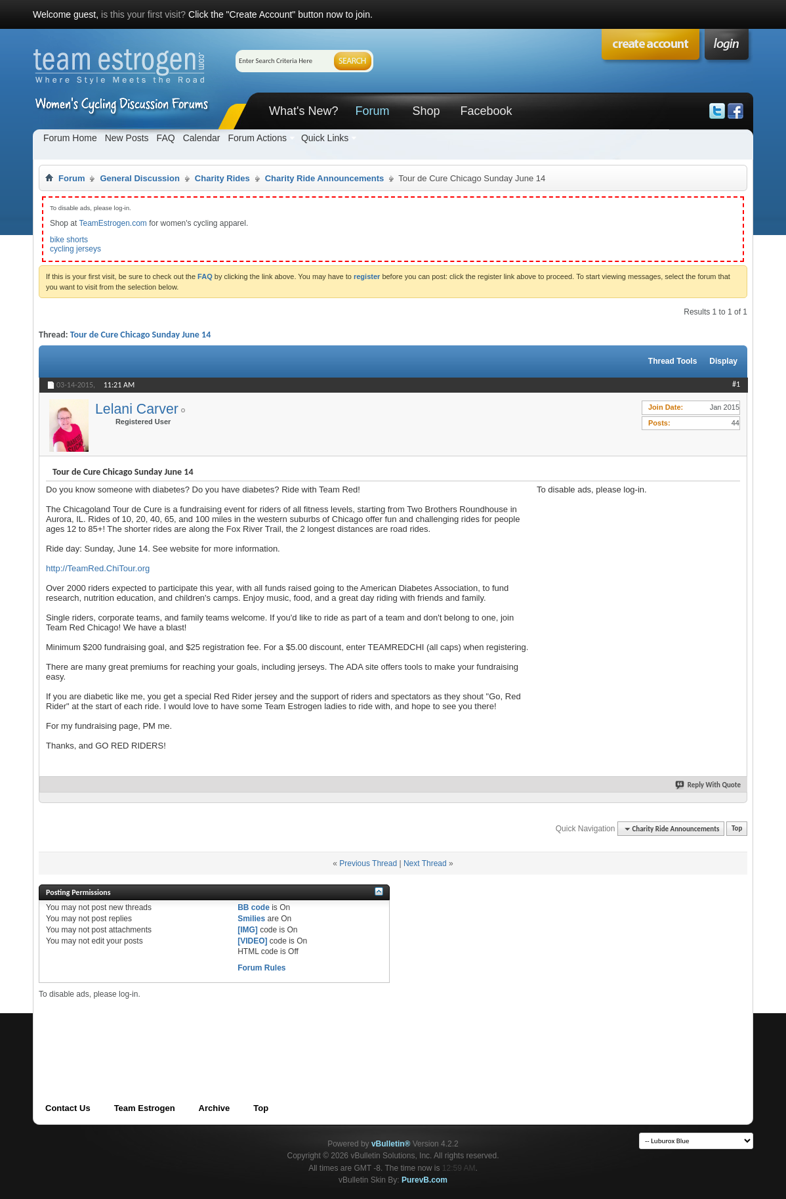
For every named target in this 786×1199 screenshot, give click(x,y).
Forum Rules (261, 967)
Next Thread (425, 863)
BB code (254, 907)
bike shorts (69, 239)
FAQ (166, 138)
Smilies (251, 918)
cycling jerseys (75, 248)
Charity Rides (222, 178)
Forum (372, 111)
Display (723, 361)
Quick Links (324, 138)
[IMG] (248, 929)
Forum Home (70, 138)
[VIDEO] (252, 941)
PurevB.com (424, 1180)
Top (737, 829)
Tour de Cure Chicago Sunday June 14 (140, 334)
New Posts (127, 138)
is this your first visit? (143, 14)
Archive (214, 1108)
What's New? (303, 111)
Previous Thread (368, 863)
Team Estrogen (144, 1108)
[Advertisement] (635, 576)
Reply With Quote (708, 785)
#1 (736, 384)
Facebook (486, 111)
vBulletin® (391, 1143)
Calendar (201, 138)
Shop (426, 111)
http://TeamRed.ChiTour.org (98, 568)
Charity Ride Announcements (324, 178)
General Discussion (139, 178)
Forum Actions (257, 138)
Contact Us (68, 1108)
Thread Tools (672, 361)
